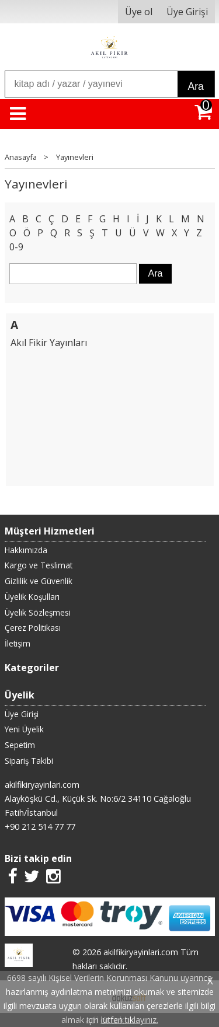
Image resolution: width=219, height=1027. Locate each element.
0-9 (16, 246)
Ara (196, 86)
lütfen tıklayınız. (129, 1019)
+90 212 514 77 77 (40, 826)
